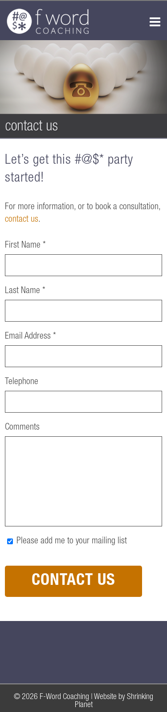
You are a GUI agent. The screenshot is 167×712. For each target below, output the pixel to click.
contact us (21, 219)
